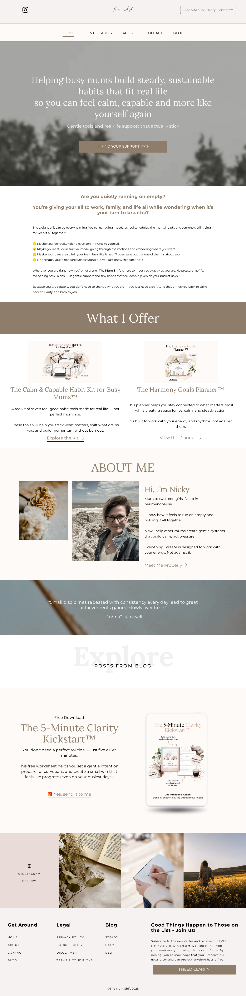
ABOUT (128, 33)
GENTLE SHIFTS (98, 33)
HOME (68, 33)
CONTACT (154, 33)
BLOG (178, 33)
